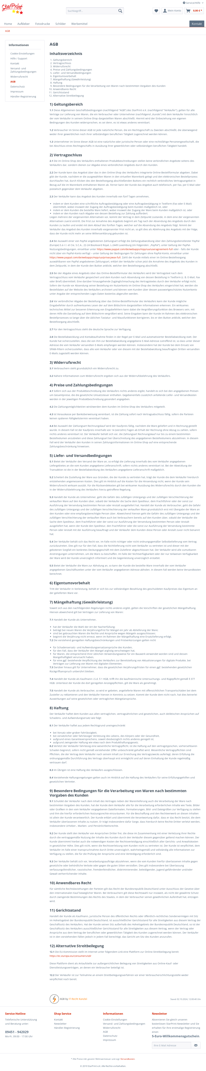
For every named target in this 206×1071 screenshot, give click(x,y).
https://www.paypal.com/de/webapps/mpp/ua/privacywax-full (85, 257)
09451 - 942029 (17, 1032)
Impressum (16, 91)
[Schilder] (60, 24)
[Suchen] (120, 10)
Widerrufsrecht (19, 76)
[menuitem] (95, 10)
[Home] (8, 24)
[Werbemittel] (79, 24)
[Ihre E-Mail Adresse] (171, 1045)
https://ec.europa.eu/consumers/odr (70, 955)
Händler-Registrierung (23, 96)
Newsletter (60, 1023)
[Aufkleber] (23, 24)
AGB (12, 81)
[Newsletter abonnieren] (196, 1045)
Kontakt (14, 63)
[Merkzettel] (156, 10)
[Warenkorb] (194, 10)
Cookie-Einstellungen (22, 53)
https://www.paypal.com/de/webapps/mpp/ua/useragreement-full (135, 249)
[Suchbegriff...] (95, 10)
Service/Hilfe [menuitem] (192, 2)
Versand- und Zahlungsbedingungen (23, 70)
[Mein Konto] (172, 10)
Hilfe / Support (18, 58)
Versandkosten (127, 1058)
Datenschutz (17, 86)
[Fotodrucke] (42, 24)
